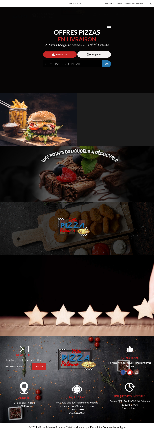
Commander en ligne (114, 427)
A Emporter (94, 54)
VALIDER (39, 366)
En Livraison (60, 54)
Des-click (95, 427)
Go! (106, 64)
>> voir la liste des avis (133, 3)
